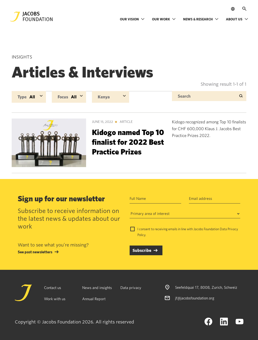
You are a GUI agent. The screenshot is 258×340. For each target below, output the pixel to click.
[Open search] (244, 8)
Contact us (52, 287)
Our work (164, 19)
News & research (201, 19)
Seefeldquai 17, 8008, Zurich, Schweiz (206, 287)
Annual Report (94, 299)
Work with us (54, 299)
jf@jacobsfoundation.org (194, 298)
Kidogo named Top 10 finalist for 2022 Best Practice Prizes (128, 142)
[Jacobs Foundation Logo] (31, 16)
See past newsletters (35, 252)
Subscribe (142, 250)
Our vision (132, 19)
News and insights (97, 287)
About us (237, 19)
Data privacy (130, 287)
